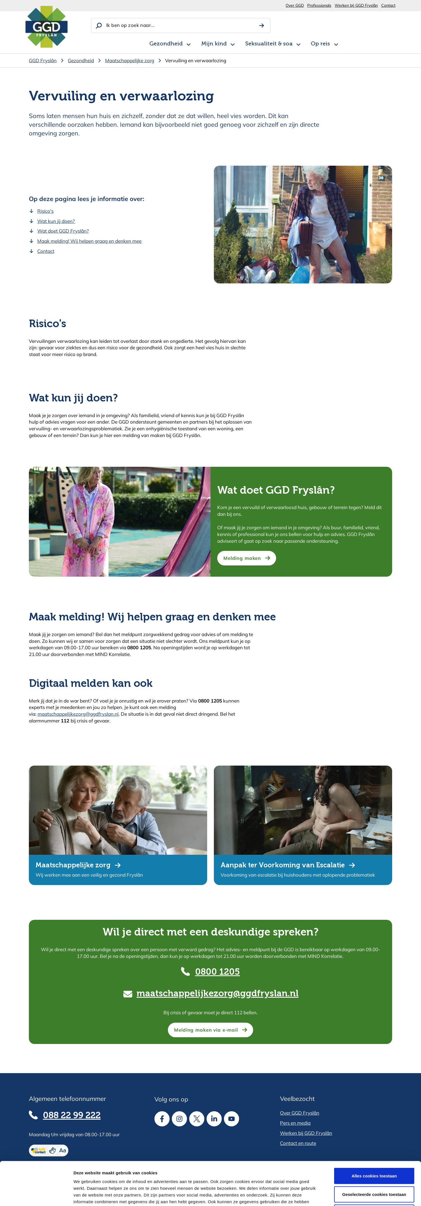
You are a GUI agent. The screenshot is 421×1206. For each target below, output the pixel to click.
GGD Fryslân (43, 60)
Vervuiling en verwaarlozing (195, 60)
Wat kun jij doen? (56, 221)
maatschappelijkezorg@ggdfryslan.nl (78, 714)
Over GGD (295, 5)
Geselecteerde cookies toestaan (374, 1151)
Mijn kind (214, 44)
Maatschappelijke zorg (129, 60)
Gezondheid (166, 44)
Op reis (320, 44)
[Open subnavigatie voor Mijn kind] (232, 43)
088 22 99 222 (72, 1115)
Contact (388, 5)
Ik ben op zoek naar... (130, 25)
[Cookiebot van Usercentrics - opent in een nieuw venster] (36, 1195)
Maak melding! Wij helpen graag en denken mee (89, 241)
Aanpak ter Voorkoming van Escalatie (283, 865)
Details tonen (303, 1195)
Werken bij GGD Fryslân (356, 5)
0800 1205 (217, 972)
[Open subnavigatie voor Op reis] (336, 43)
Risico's (45, 211)
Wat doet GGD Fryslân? (63, 231)
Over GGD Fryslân (299, 1113)
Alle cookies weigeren (374, 1169)
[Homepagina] (47, 27)
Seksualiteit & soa (269, 44)
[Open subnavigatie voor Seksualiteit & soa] (298, 43)
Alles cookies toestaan (374, 1132)
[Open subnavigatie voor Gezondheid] (188, 43)
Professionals (319, 5)
